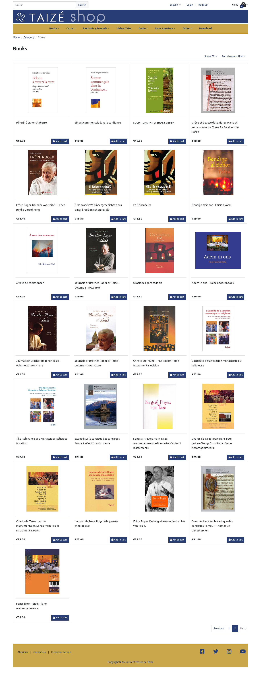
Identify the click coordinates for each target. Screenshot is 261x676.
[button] (240, 5)
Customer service (61, 652)
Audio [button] (142, 28)
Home (16, 37)
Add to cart (60, 141)
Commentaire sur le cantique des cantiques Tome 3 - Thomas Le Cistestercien (212, 526)
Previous (219, 628)
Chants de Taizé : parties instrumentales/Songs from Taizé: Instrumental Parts (37, 526)
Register (203, 4)
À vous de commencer (30, 282)
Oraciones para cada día (147, 282)
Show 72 (209, 56)
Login (190, 4)
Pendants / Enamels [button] (95, 28)
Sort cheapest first (232, 56)
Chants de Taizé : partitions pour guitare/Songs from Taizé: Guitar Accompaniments (212, 443)
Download (205, 28)
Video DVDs (124, 28)
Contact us (39, 652)
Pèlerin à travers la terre (31, 122)
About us (23, 652)
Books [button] (53, 28)
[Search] (44, 4)
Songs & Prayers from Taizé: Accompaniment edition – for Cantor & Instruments (157, 443)
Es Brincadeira (142, 204)
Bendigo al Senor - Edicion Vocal (211, 204)
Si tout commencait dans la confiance (98, 122)
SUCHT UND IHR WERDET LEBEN (153, 122)
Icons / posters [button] (164, 28)
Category (29, 37)
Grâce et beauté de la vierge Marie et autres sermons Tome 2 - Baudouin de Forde (215, 127)
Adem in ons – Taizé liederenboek (213, 282)
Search (82, 4)
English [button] (174, 4)
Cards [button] (69, 28)
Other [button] (186, 28)
